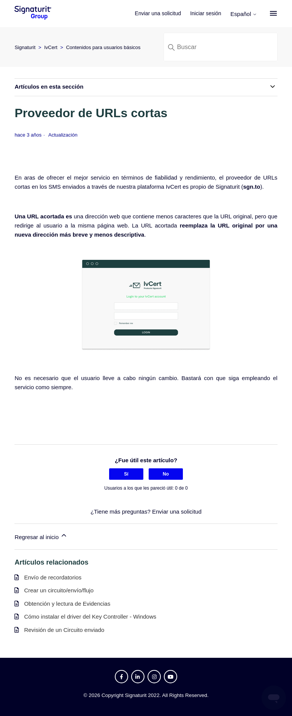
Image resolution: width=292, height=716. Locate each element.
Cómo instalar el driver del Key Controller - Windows (90, 616)
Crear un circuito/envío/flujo (59, 590)
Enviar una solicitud (158, 13)
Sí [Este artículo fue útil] (126, 474)
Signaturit (24, 47)
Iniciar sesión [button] (205, 13)
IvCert (50, 47)
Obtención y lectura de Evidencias (67, 603)
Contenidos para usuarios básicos (103, 47)
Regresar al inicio (41, 535)
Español (243, 14)
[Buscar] (220, 47)
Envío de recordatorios (52, 577)
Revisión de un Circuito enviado (64, 630)
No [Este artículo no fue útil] (166, 474)
